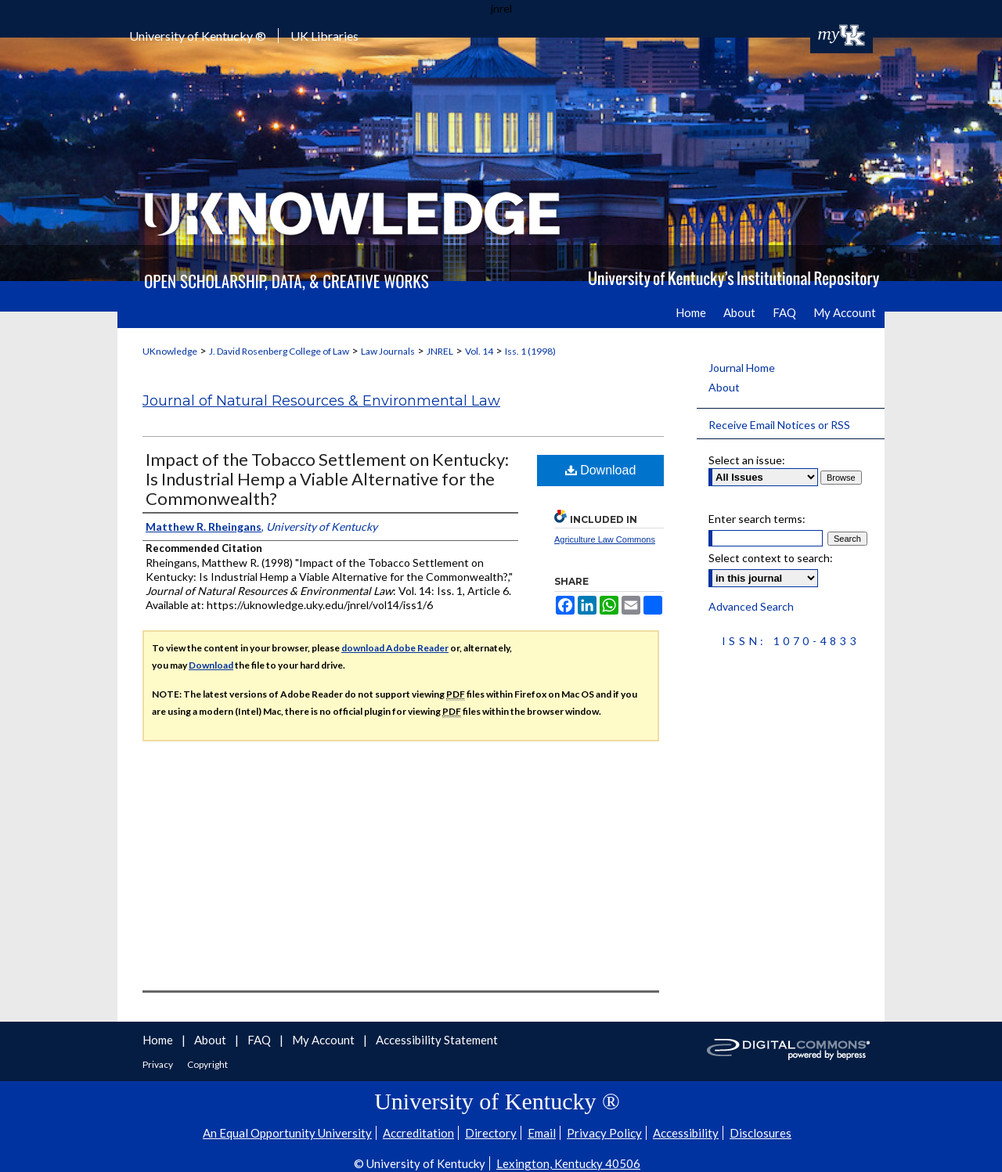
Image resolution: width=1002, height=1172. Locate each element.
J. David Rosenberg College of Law (279, 351)
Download (600, 470)
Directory (491, 1133)
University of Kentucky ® (197, 35)
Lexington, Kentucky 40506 (568, 1163)
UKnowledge (169, 351)
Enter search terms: (757, 518)
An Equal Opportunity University (287, 1133)
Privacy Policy (604, 1133)
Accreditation (418, 1133)
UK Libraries (324, 35)
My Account (324, 1040)
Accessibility (686, 1133)
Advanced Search (751, 606)
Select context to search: (770, 557)
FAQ (260, 1040)
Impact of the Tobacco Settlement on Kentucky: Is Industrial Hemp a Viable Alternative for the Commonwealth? (327, 479)
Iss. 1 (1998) (530, 351)
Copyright (207, 1064)
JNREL (440, 351)
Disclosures (760, 1133)
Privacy (158, 1064)
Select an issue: (746, 460)
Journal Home (741, 367)
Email (542, 1133)
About (724, 387)
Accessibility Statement (437, 1040)
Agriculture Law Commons (604, 539)
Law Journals (388, 351)
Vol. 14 (479, 351)
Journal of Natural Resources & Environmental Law (321, 400)
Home (158, 1040)
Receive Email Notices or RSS (779, 424)
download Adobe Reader (395, 648)
